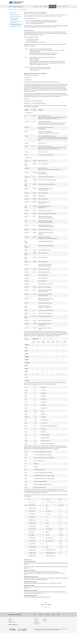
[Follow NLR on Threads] (18, 624)
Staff (41, 6)
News (54, 614)
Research (35, 6)
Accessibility (36, 619)
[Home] (9, 9)
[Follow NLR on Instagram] (10, 624)
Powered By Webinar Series (15, 14)
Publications (45, 6)
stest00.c (27, 23)
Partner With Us (47, 614)
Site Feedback (36, 623)
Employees (44, 620)
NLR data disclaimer (47, 25)
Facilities (59, 6)
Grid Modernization (16, 7)
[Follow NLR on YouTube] (14, 624)
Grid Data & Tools (13, 12)
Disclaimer (35, 620)
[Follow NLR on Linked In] (12, 624)
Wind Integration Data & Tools (15, 26)
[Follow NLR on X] (16, 624)
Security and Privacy (37, 622)
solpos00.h (28, 21)
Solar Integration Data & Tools (15, 16)
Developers (44, 619)
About (35, 614)
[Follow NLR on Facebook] (9, 624)
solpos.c (27, 20)
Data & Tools (52, 6)
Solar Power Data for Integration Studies (14, 19)
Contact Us (11, 619)
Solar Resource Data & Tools (15, 24)
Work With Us (64, 6)
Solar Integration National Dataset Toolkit (15, 22)
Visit (9, 620)
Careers (58, 614)
